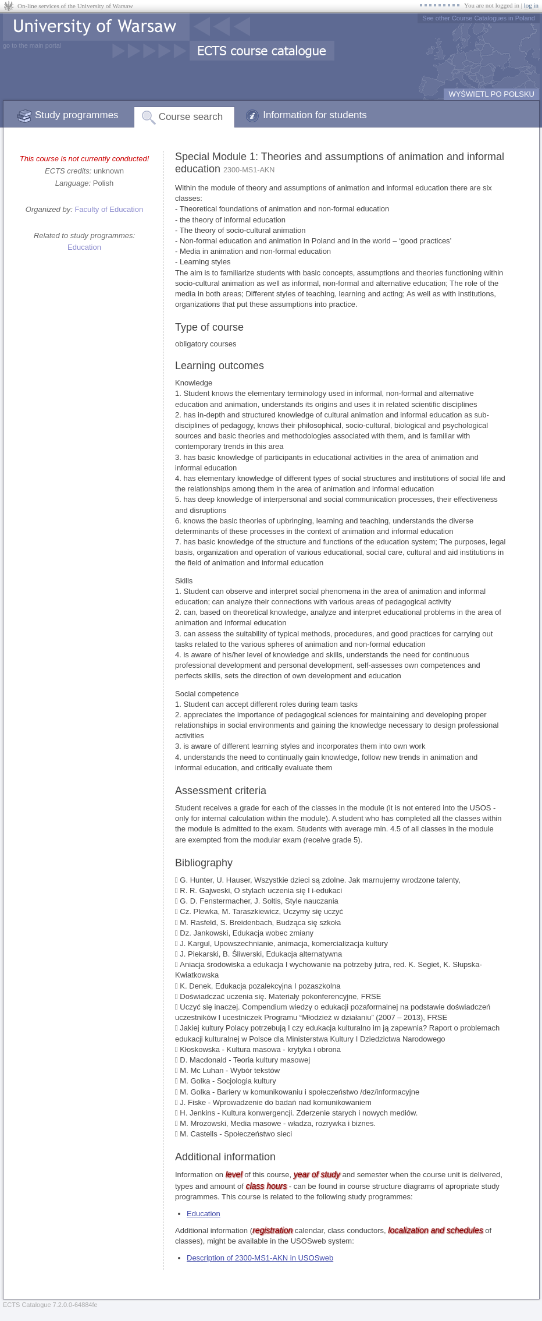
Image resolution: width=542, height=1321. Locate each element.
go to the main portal (32, 45)
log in (531, 5)
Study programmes (77, 115)
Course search (191, 116)
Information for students (315, 115)
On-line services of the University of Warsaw (75, 5)
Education (84, 247)
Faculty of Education (108, 209)
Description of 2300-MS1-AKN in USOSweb (260, 1257)
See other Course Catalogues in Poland (478, 18)
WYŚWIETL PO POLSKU (491, 94)
